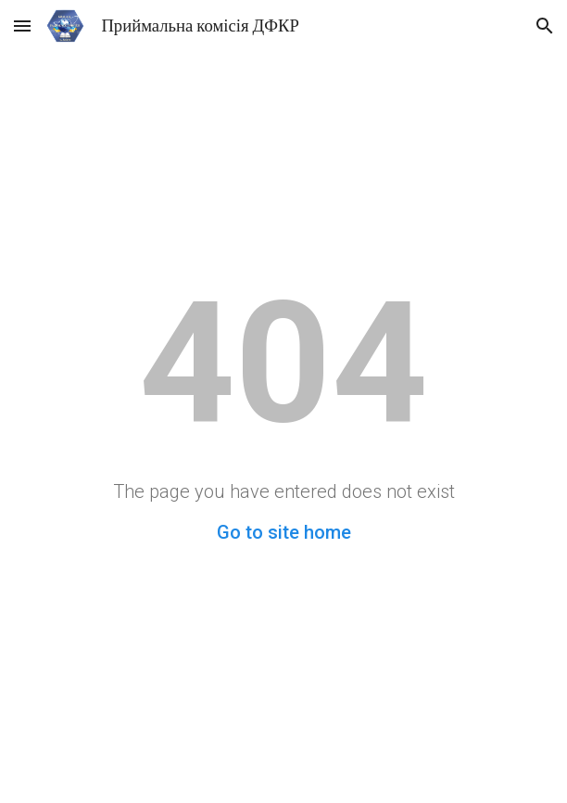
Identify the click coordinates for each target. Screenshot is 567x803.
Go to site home (284, 532)
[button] (22, 25)
